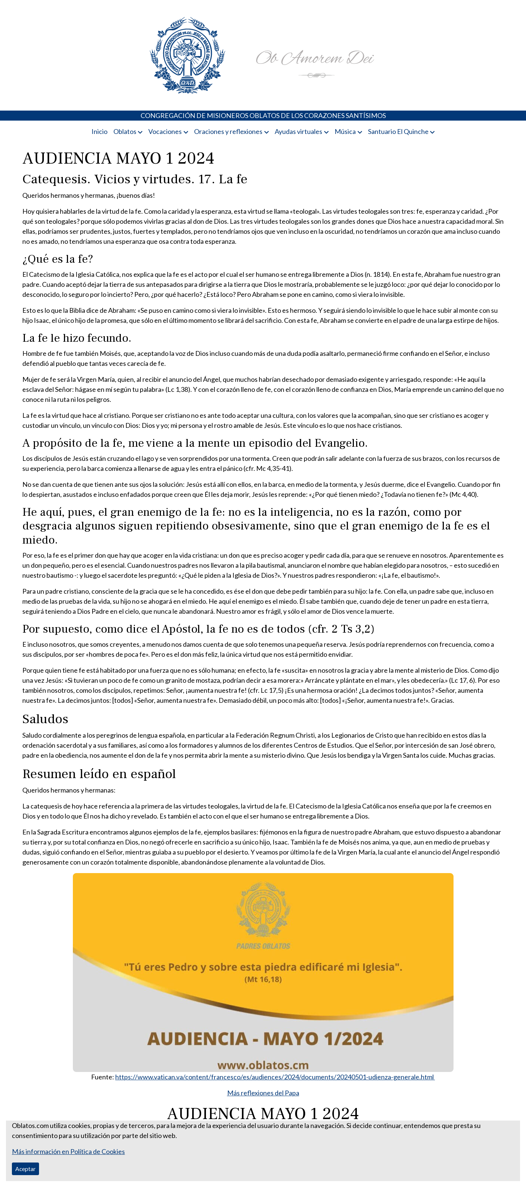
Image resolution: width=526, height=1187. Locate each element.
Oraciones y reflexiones (228, 131)
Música (345, 131)
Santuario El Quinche (398, 131)
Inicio (99, 131)
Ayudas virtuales (298, 131)
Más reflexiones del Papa (263, 1093)
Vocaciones (165, 131)
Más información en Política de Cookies (68, 1151)
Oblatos (124, 131)
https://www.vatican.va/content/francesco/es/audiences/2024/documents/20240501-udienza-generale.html (275, 1077)
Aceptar (25, 1168)
